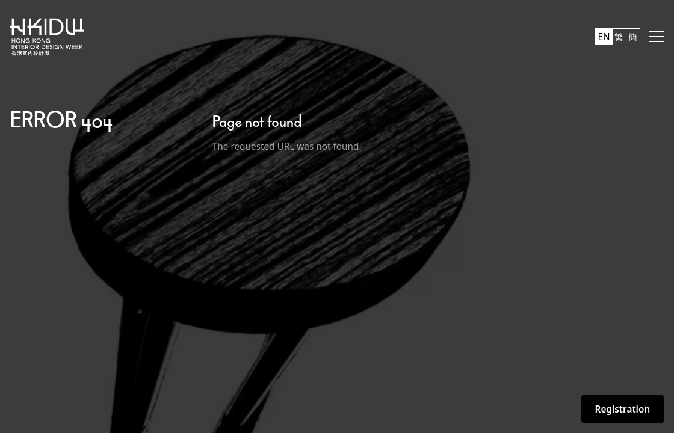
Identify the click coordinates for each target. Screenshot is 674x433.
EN (604, 37)
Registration (623, 409)
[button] (656, 36)
